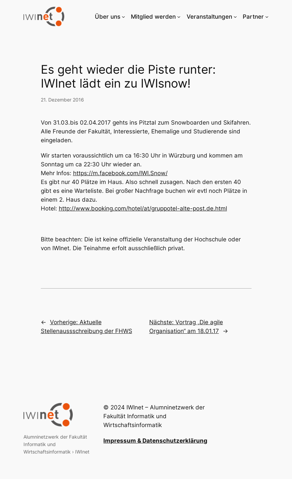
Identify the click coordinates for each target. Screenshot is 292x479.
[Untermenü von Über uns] (123, 16)
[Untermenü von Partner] (267, 16)
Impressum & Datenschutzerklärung (155, 440)
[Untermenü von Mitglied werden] (179, 16)
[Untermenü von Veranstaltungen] (235, 16)
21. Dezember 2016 (62, 100)
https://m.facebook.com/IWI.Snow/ (120, 173)
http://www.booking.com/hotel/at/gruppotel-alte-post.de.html (143, 208)
